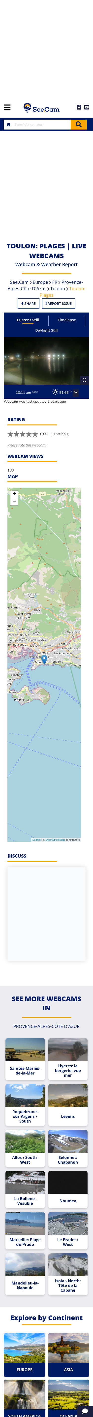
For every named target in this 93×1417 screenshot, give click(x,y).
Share (28, 303)
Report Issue (58, 303)
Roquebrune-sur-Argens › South (25, 1116)
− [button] (14, 501)
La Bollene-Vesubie (25, 1201)
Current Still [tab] (28, 319)
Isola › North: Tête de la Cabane (68, 1286)
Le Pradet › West (68, 1242)
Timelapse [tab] (67, 319)
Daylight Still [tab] (46, 330)
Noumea (68, 1201)
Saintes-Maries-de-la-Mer (25, 1071)
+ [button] (14, 494)
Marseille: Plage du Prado (25, 1242)
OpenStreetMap (55, 839)
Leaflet (36, 839)
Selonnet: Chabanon (68, 1160)
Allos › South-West (25, 1160)
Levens (68, 1116)
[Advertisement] (46, 48)
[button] (76, 393)
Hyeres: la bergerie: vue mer (68, 1071)
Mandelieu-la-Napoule (25, 1285)
